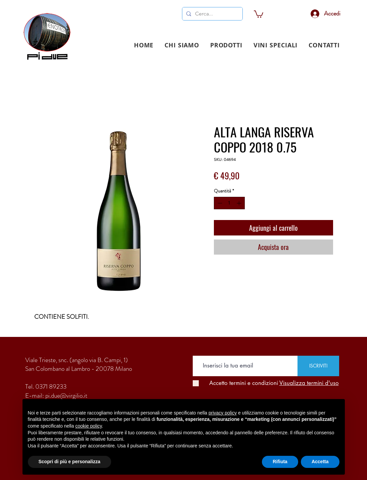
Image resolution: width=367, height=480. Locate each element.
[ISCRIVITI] (318, 366)
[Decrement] (219, 203)
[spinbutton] (229, 203)
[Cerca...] (211, 13)
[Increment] (239, 203)
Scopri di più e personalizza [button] (69, 461)
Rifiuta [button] (280, 461)
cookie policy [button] (88, 426)
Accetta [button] (320, 461)
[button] (226, 45)
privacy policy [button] (223, 413)
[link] (258, 14)
